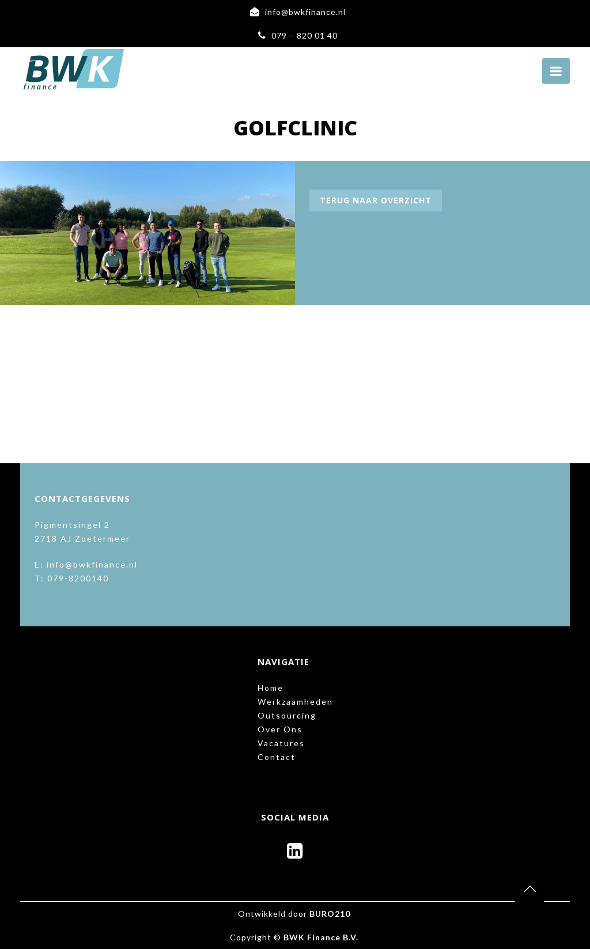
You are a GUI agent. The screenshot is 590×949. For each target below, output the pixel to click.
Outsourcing (287, 715)
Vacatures (281, 743)
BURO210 (329, 913)
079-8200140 (78, 578)
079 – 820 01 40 (304, 35)
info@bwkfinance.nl (305, 12)
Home (270, 688)
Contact (277, 757)
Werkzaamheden (295, 701)
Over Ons (280, 729)
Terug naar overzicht (376, 200)
